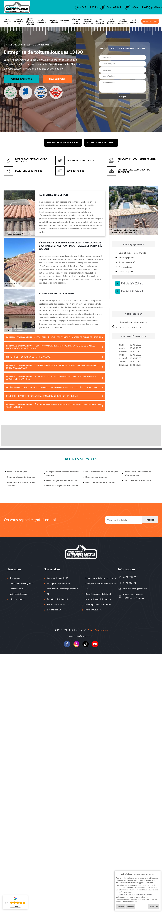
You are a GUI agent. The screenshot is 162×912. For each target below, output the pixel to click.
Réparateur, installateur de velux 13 (76, 21)
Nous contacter (57, 79)
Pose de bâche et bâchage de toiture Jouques (136, 473)
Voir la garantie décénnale (101, 142)
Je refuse (130, 907)
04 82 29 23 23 (89, 7)
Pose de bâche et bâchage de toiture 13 (30, 21)
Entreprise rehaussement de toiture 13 (88, 21)
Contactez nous (16, 588)
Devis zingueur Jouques (95, 477)
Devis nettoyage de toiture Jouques (61, 485)
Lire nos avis (15, 907)
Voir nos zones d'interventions (63, 142)
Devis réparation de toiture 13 (122, 21)
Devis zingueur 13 (134, 21)
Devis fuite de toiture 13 (41, 21)
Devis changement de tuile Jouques (61, 480)
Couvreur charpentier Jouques (20, 477)
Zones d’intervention (98, 630)
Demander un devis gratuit (21, 583)
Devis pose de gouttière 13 (18, 21)
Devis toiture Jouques (16, 471)
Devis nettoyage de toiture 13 (111, 21)
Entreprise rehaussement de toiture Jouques (61, 473)
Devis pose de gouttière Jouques (99, 482)
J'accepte (120, 907)
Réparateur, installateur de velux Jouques (20, 484)
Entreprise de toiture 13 (53, 21)
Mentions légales (17, 599)
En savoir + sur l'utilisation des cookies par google (135, 894)
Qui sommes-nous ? (150, 21)
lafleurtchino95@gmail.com (147, 7)
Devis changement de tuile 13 (99, 21)
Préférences (153, 907)
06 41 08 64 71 (114, 7)
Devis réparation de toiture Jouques (100, 471)
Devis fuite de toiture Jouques (136, 480)
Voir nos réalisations (21, 79)
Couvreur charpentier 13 (7, 21)
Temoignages (15, 578)
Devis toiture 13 (64, 21)
